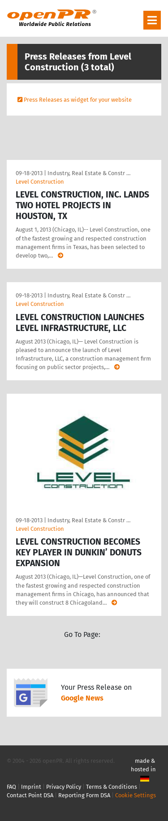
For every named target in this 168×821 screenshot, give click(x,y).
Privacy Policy (63, 786)
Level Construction (40, 181)
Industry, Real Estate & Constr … (88, 173)
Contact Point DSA (30, 795)
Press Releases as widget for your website (78, 99)
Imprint (31, 786)
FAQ (11, 786)
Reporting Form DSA (84, 795)
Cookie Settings (135, 795)
